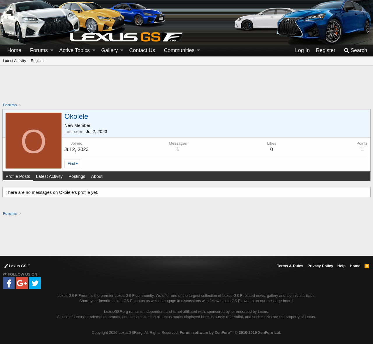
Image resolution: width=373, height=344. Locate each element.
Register (38, 60)
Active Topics (74, 50)
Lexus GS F (17, 266)
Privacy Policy (320, 266)
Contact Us (142, 50)
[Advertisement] (186, 88)
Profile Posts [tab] (18, 176)
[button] (52, 50)
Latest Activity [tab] (49, 176)
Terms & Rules (290, 266)
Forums (39, 50)
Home (14, 50)
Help (341, 266)
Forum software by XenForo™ (230, 332)
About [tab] (97, 176)
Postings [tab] (77, 176)
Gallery (109, 50)
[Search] (355, 50)
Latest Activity (14, 60)
